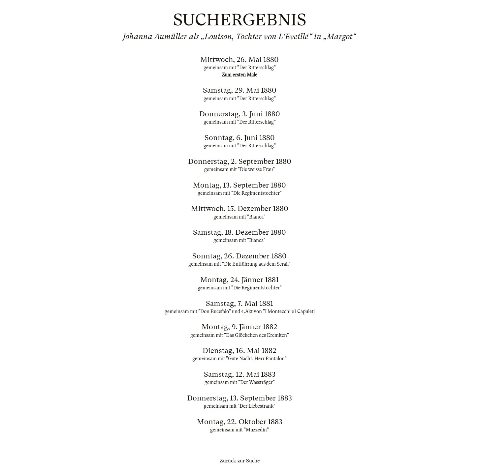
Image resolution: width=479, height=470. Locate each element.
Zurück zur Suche (240, 461)
